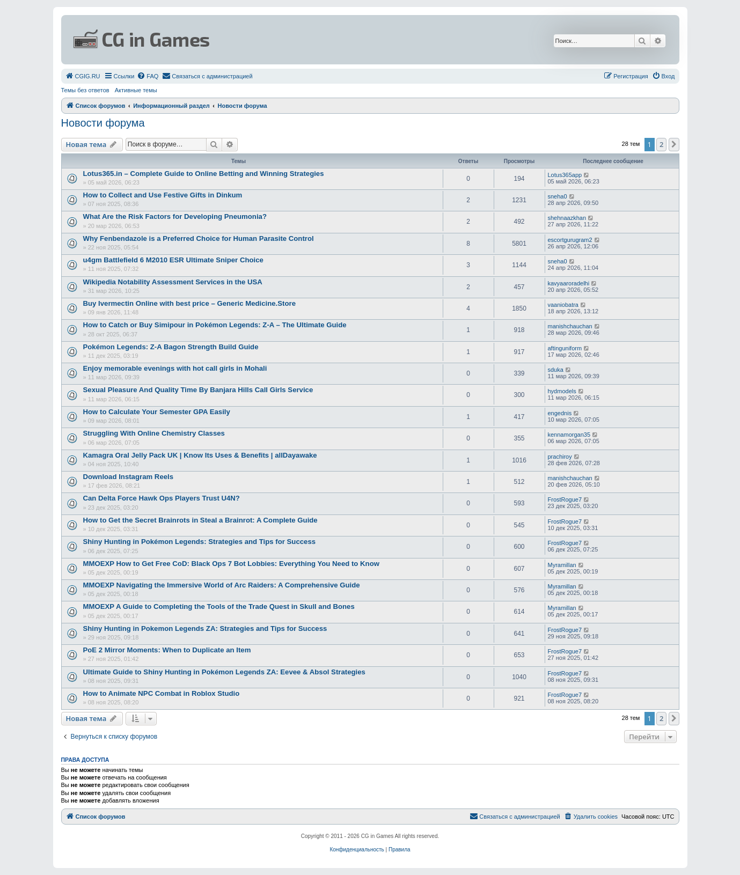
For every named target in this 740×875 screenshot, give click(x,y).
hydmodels (562, 391)
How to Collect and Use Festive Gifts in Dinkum (163, 195)
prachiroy (560, 456)
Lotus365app (565, 175)
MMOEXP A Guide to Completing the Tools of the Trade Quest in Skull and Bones (219, 606)
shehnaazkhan (567, 218)
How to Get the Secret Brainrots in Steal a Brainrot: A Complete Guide (200, 520)
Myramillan (562, 565)
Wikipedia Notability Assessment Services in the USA (172, 282)
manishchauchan (570, 326)
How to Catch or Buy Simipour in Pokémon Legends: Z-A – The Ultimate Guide (215, 325)
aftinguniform (565, 348)
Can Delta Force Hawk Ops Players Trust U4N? (161, 498)
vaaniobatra (563, 305)
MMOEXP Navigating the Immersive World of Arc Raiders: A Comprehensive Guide (221, 585)
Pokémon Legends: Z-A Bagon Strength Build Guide (171, 347)
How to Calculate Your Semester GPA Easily (156, 412)
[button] (674, 144)
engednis (560, 413)
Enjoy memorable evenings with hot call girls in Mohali (175, 368)
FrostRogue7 (565, 499)
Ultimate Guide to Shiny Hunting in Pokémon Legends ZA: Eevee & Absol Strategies (224, 672)
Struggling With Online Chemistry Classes (154, 433)
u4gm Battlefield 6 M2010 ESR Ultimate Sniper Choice (173, 260)
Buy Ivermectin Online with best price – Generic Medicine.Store (189, 303)
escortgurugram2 (570, 240)
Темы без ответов (85, 90)
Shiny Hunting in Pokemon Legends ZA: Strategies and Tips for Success (205, 628)
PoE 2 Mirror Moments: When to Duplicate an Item (167, 650)
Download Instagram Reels (128, 477)
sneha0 (557, 196)
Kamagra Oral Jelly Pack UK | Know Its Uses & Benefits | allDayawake (200, 455)
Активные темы (136, 90)
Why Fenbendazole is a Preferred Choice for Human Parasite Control (198, 238)
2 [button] (661, 144)
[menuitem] (82, 76)
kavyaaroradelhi (569, 283)
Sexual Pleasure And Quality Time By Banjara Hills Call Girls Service (198, 390)
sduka (555, 369)
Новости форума (103, 123)
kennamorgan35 (569, 434)
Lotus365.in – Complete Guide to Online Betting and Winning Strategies (203, 174)
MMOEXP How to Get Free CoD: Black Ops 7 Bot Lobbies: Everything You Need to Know (231, 564)
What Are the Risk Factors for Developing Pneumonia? (175, 216)
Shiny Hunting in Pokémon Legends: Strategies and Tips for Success (199, 542)
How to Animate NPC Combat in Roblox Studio (161, 693)
